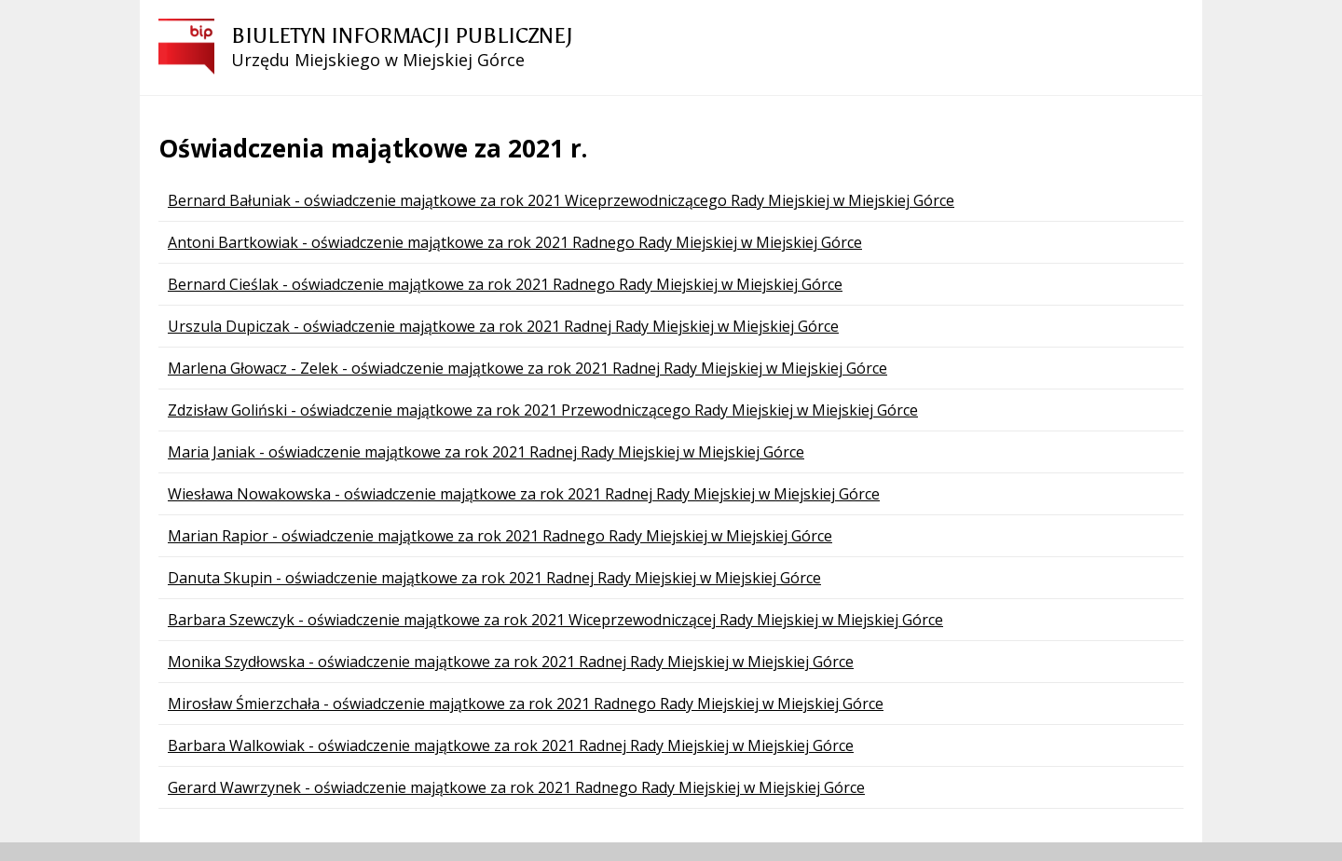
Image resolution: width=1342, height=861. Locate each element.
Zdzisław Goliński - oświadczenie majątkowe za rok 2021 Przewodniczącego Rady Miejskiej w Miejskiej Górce (543, 410)
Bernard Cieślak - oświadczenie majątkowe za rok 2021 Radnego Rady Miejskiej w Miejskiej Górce (505, 284)
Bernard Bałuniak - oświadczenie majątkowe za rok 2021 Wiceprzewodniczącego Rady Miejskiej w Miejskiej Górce (561, 200)
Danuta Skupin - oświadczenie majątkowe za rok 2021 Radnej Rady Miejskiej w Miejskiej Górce (494, 577)
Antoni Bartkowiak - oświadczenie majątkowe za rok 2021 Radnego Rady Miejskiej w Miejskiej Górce (515, 242)
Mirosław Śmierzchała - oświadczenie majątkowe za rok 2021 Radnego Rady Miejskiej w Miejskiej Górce (525, 703)
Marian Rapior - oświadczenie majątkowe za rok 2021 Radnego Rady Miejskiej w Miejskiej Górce (500, 536)
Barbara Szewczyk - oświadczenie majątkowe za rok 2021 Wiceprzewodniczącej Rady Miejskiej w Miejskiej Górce (555, 619)
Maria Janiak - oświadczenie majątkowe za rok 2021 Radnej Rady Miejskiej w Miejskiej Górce (486, 452)
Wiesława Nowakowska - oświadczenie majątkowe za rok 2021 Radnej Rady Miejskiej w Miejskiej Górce (524, 494)
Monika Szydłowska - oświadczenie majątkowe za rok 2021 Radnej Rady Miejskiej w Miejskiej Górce (511, 661)
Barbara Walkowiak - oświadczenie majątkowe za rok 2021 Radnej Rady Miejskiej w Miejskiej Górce (511, 745)
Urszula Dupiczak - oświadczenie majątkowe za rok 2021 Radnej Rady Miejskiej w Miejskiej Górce (503, 326)
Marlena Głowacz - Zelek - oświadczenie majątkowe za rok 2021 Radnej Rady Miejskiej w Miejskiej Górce (527, 368)
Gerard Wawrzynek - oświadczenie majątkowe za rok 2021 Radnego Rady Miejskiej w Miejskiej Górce (516, 787)
